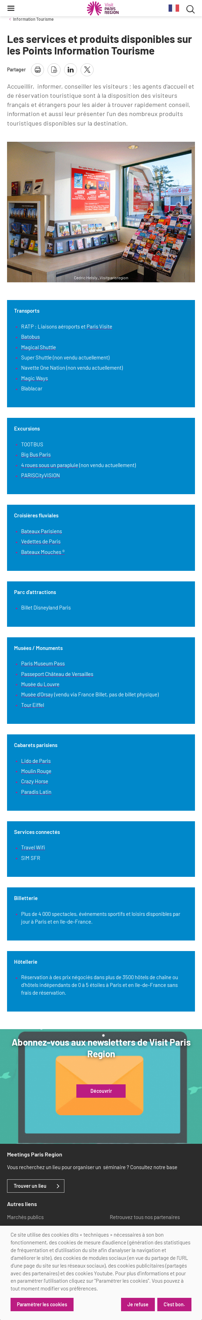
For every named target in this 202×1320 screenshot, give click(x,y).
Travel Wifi (33, 847)
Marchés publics (25, 1217)
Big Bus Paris (36, 454)
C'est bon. (174, 1304)
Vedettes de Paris (41, 541)
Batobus (30, 336)
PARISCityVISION (40, 475)
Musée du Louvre (40, 684)
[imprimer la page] (37, 69)
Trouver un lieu (30, 1186)
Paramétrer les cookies (42, 1304)
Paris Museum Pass (43, 663)
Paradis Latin (36, 792)
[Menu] (11, 8)
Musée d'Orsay (37, 694)
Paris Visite (99, 326)
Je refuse (138, 1304)
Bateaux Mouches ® (43, 552)
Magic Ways (34, 378)
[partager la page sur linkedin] (70, 69)
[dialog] (101, 1273)
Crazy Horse (34, 781)
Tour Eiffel (32, 705)
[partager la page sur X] (87, 69)
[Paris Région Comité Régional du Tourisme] (103, 8)
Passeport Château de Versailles (57, 674)
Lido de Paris (36, 761)
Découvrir (101, 1091)
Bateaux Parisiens (41, 531)
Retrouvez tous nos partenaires (145, 1217)
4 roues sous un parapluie (49, 465)
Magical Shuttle (38, 347)
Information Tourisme (33, 19)
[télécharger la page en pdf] (54, 69)
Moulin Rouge (36, 771)
